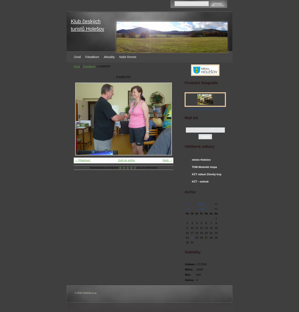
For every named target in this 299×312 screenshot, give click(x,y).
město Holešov (201, 159)
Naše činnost (127, 57)
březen (202, 204)
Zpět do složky (126, 160)
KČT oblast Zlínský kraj (206, 174)
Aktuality (109, 57)
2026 (202, 208)
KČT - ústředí (200, 181)
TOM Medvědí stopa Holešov (204, 167)
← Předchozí (82, 160)
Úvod (77, 57)
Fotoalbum (92, 57)
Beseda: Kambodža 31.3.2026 (205, 108)
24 (192, 237)
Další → (167, 160)
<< (187, 204)
